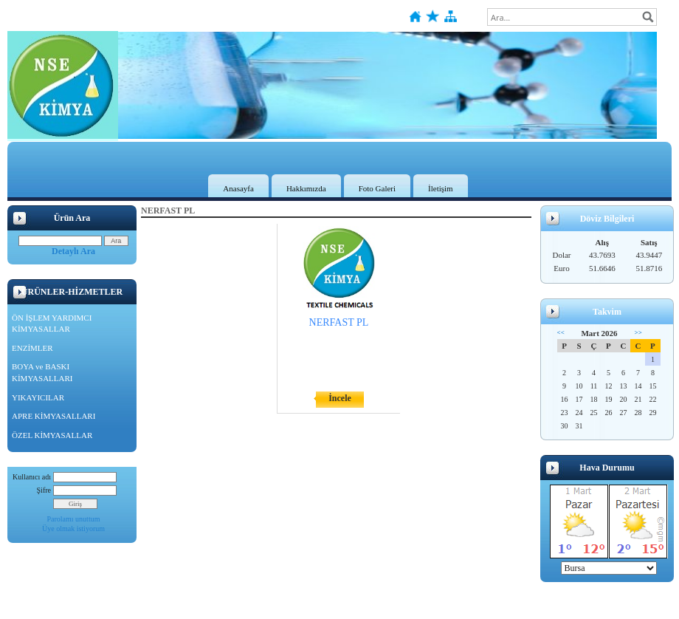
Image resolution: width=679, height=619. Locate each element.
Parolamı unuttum (73, 519)
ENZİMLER (32, 347)
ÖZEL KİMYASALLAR (52, 435)
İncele (339, 398)
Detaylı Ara (73, 251)
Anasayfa (238, 188)
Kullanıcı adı (32, 477)
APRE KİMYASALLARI (53, 415)
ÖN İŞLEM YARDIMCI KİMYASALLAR (52, 323)
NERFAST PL (339, 322)
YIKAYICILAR (38, 397)
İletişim (440, 188)
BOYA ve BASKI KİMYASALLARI (42, 372)
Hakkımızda (306, 188)
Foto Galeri (377, 188)
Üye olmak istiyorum (73, 528)
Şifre (44, 490)
